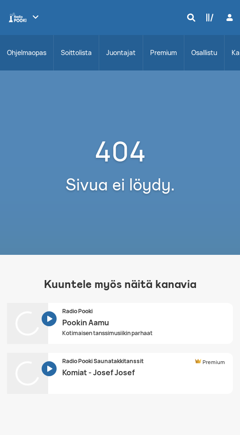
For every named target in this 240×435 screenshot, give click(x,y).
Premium (163, 52)
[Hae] (189, 17)
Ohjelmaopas (26, 52)
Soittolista (76, 52)
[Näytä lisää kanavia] (35, 16)
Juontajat (121, 52)
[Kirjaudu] (228, 17)
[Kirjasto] (207, 17)
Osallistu (204, 52)
